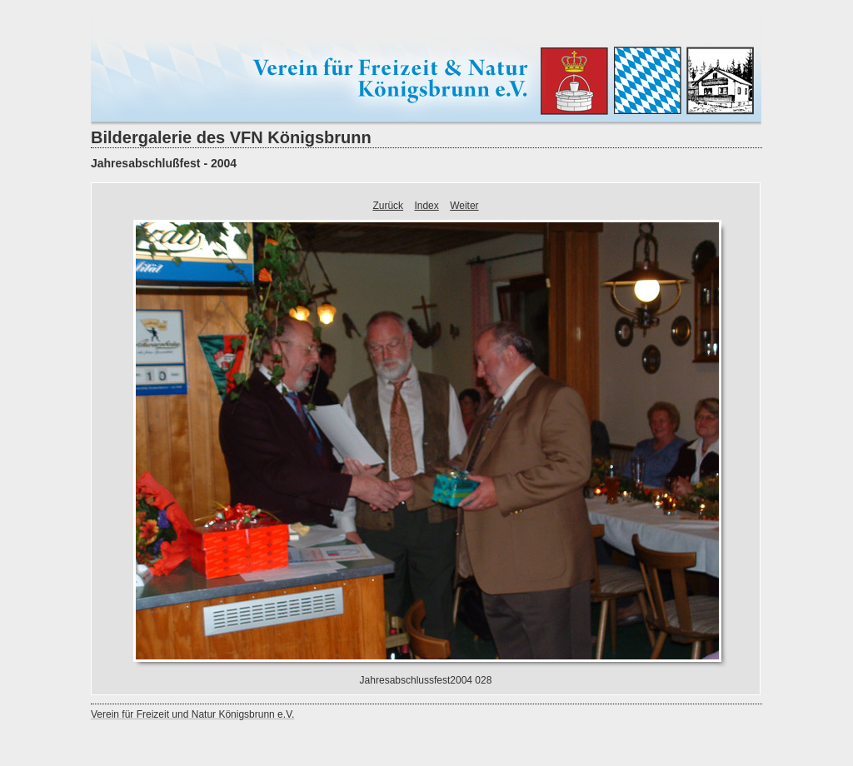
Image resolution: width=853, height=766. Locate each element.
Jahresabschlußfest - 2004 (164, 163)
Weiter (464, 205)
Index (426, 205)
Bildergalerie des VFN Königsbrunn (231, 137)
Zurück (387, 205)
